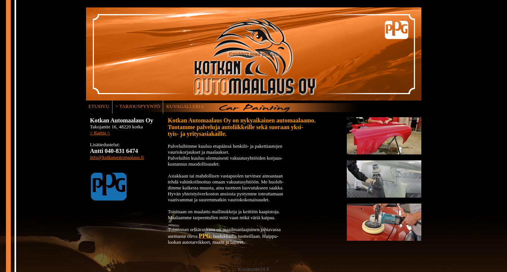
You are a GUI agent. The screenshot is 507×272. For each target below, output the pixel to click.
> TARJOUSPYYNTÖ (137, 106)
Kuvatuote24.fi (253, 269)
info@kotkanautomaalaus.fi (117, 157)
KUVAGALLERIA (185, 106)
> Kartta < (100, 132)
